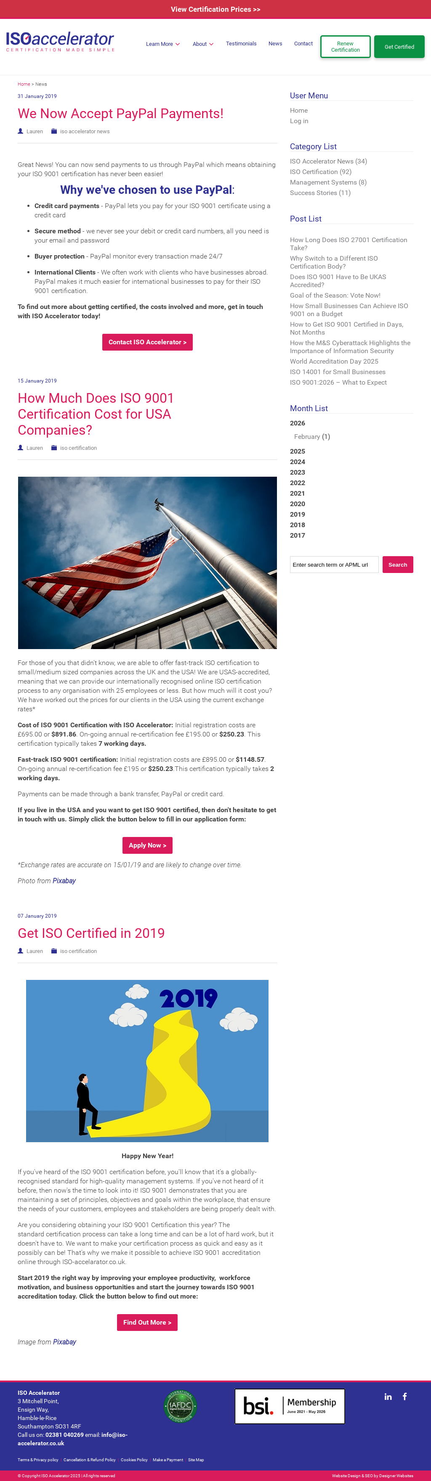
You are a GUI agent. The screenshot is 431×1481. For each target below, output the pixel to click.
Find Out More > (147, 1322)
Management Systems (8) (328, 182)
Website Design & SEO (352, 1475)
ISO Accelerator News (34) (328, 161)
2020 (297, 504)
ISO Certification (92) (321, 172)
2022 (297, 483)
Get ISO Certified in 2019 (91, 933)
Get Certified (399, 47)
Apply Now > (147, 845)
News (275, 43)
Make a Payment (168, 1459)
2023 (297, 472)
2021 (297, 493)
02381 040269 (64, 1434)
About (203, 44)
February (307, 437)
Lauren (35, 131)
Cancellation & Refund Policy (90, 1459)
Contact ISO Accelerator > (147, 342)
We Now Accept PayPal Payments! (120, 113)
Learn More (163, 44)
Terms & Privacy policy (38, 1459)
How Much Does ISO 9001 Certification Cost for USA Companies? (96, 414)
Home (24, 84)
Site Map (196, 1459)
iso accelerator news (85, 131)
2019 (297, 514)
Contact (303, 43)
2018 (297, 525)
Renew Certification (345, 46)
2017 (297, 535)
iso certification (78, 448)
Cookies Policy (134, 1459)
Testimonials (241, 43)
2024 (297, 462)
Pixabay (64, 881)
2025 (297, 451)
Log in (299, 121)
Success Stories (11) (320, 193)
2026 (351, 430)
